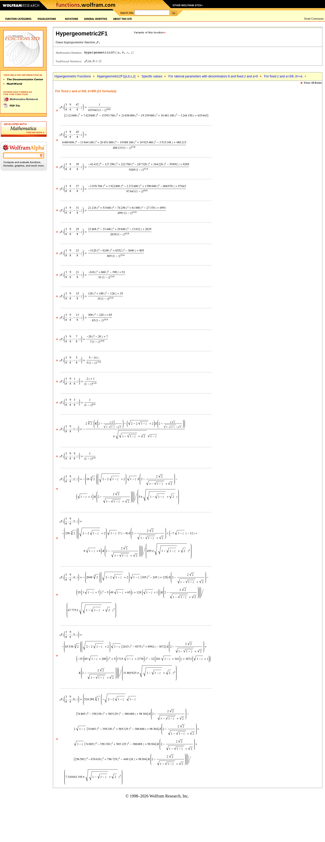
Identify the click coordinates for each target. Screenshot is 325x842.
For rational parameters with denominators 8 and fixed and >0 (213, 76)
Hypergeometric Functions (72, 76)
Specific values (151, 76)
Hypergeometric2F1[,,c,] (116, 76)
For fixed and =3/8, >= (283, 76)
